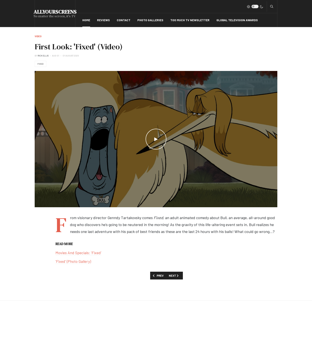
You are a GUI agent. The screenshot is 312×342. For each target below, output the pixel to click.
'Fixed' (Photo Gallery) (73, 261)
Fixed (40, 64)
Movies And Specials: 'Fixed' (78, 252)
